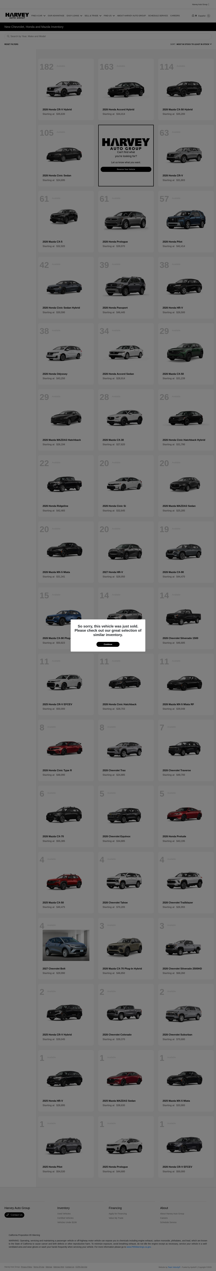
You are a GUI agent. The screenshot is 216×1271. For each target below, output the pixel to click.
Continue (108, 644)
